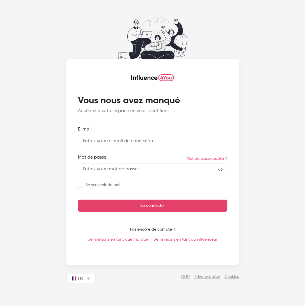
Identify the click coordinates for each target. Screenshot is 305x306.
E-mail (85, 129)
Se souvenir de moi (102, 185)
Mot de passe (92, 157)
